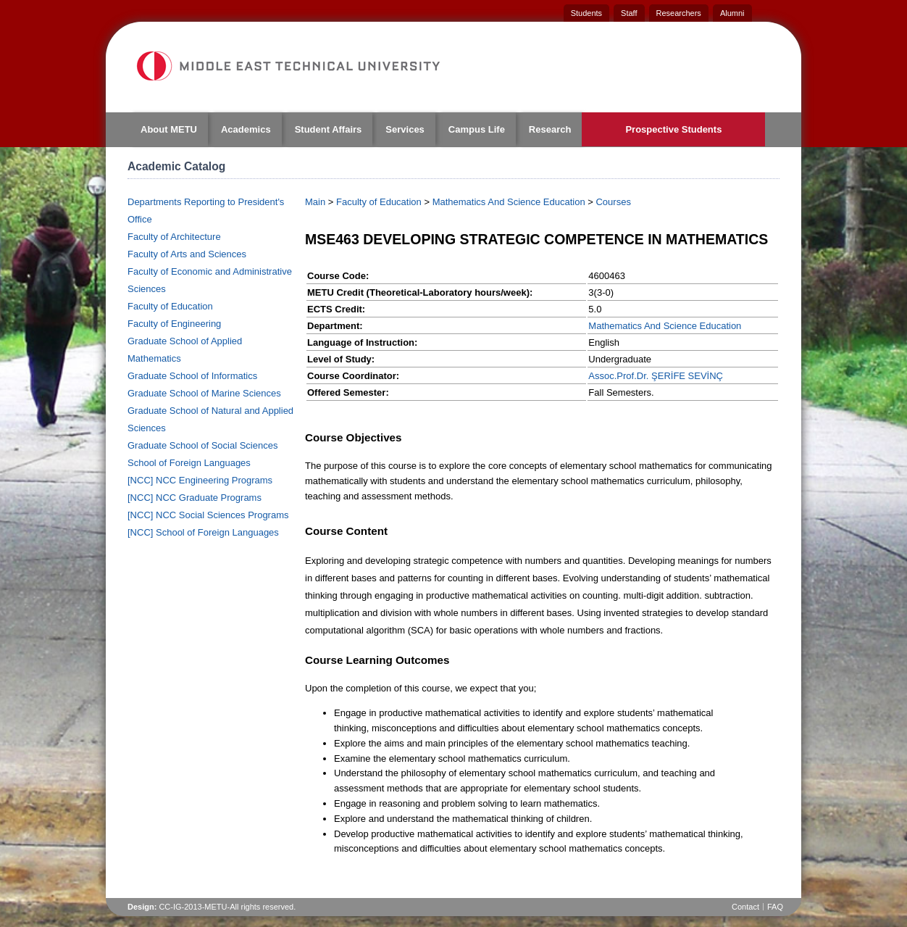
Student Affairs (328, 129)
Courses (612, 201)
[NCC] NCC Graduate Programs (195, 497)
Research (550, 129)
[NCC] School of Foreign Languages (203, 532)
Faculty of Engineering (174, 323)
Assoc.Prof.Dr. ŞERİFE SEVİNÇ (655, 375)
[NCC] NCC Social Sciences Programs (208, 515)
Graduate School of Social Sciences (202, 445)
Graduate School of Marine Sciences (204, 393)
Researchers (678, 13)
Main (315, 201)
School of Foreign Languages (189, 462)
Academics (246, 129)
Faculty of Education (170, 306)
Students (586, 13)
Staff (629, 13)
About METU (169, 129)
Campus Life (476, 129)
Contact (745, 906)
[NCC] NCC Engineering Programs (200, 480)
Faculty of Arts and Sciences (187, 254)
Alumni (732, 13)
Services (405, 129)
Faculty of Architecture (174, 236)
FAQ (775, 906)
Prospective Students (673, 129)
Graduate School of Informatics (192, 375)
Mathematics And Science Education (508, 201)
